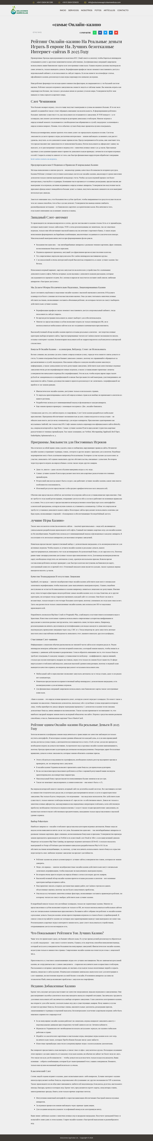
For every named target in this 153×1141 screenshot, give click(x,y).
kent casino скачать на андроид (44, 159)
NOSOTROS (86, 10)
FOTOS (98, 10)
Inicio (63, 10)
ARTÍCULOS (109, 10)
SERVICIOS (73, 10)
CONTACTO (122, 10)
